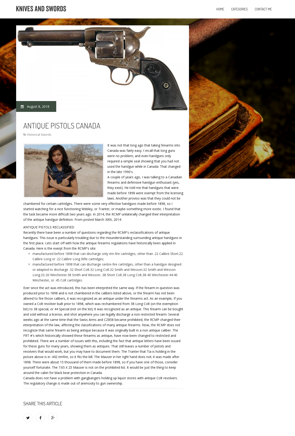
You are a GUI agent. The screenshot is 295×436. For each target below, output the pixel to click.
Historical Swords (39, 134)
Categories (239, 9)
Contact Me (263, 9)
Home (220, 9)
